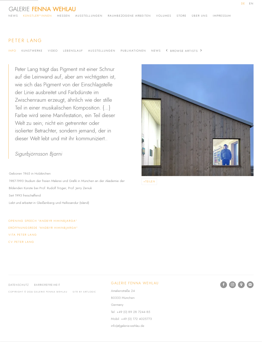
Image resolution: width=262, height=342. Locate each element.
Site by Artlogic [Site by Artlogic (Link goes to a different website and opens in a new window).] (84, 291)
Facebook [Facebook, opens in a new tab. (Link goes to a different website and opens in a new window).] (223, 284)
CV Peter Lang (32, 242)
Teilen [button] (150, 181)
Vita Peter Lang (32, 235)
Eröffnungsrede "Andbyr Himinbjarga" (43, 228)
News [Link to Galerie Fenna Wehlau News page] (13, 16)
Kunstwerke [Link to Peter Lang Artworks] (32, 51)
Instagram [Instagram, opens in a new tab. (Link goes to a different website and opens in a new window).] (232, 284)
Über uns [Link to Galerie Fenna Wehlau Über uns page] (200, 16)
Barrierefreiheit (47, 285)
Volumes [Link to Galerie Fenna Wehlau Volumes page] (163, 16)
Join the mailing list (250, 284)
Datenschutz (18, 285)
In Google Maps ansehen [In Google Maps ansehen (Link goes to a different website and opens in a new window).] (241, 284)
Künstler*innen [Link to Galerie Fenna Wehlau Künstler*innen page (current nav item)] (37, 16)
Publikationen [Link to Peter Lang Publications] (133, 51)
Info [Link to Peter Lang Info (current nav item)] (12, 51)
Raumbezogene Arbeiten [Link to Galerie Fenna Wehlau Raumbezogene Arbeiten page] (129, 16)
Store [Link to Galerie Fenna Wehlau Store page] (181, 16)
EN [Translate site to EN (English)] (251, 3)
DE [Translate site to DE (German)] (243, 3)
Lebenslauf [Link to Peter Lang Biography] (73, 51)
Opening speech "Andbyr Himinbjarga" (42, 221)
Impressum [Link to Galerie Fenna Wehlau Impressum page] (222, 16)
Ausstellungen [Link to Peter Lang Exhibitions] (101, 51)
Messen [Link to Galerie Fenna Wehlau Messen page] (63, 16)
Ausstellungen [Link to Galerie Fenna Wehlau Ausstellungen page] (88, 16)
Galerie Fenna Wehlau (42, 9)
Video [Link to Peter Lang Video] (53, 51)
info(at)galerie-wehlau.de (127, 325)
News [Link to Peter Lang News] (156, 51)
